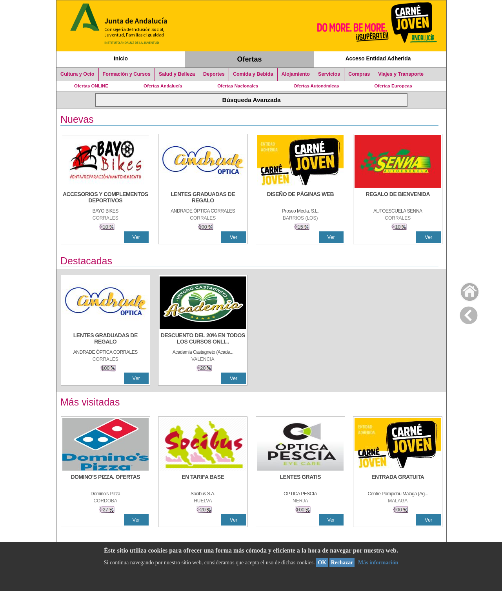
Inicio (121, 58)
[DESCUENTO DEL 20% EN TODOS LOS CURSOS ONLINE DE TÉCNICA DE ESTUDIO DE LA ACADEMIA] (203, 339)
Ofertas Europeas (393, 86)
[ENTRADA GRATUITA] (398, 480)
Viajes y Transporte (401, 74)
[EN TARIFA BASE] (203, 480)
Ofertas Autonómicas (316, 86)
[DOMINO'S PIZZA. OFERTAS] (105, 480)
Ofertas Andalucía (163, 86)
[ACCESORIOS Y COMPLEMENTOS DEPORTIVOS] (105, 198)
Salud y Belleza (177, 74)
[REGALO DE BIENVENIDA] (398, 198)
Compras (359, 74)
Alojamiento (296, 74)
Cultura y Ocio (77, 74)
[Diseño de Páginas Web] (300, 198)
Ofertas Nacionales (237, 86)
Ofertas (249, 59)
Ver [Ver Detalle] (136, 237)
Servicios (329, 74)
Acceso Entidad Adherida (378, 58)
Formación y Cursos (127, 74)
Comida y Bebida (253, 74)
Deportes (214, 74)
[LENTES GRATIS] (300, 480)
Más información (378, 563)
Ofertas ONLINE (91, 86)
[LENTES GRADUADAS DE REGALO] (203, 198)
